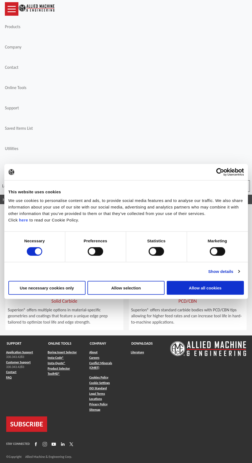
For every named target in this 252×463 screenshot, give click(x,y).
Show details (220, 271)
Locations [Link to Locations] (95, 399)
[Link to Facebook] (35, 444)
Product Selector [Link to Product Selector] (59, 368)
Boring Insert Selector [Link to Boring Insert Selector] (62, 352)
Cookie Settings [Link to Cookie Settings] (99, 383)
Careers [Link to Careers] (94, 358)
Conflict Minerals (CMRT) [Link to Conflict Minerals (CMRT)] (100, 365)
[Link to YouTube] (53, 444)
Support (12, 107)
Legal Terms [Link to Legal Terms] (97, 394)
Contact (11, 67)
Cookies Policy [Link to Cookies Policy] (99, 377)
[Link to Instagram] (44, 444)
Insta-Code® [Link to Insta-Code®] (56, 358)
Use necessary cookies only (47, 287)
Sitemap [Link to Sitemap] (94, 410)
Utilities (11, 148)
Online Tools (16, 87)
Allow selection (126, 287)
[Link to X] (71, 444)
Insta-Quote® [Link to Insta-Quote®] (56, 363)
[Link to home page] (36, 9)
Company (13, 47)
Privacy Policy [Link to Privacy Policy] (98, 404)
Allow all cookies (205, 287)
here (23, 219)
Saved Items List (19, 128)
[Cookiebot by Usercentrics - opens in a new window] (220, 172)
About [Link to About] (93, 352)
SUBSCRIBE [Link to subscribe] (26, 424)
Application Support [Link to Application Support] (19, 352)
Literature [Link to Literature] (137, 352)
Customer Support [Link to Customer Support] (18, 362)
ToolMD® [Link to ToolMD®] (54, 374)
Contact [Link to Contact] (11, 372)
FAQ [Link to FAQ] (9, 377)
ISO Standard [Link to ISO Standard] (98, 388)
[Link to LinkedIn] (62, 444)
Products (12, 26)
